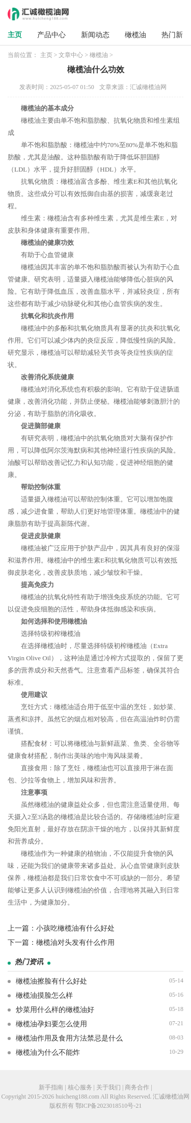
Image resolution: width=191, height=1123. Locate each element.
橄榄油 (135, 35)
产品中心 (51, 35)
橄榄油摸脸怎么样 (44, 995)
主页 (15, 35)
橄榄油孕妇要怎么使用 (51, 1024)
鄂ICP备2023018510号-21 (108, 1105)
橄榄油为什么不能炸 (48, 1052)
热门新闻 (175, 35)
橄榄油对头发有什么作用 (75, 942)
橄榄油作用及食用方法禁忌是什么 (69, 1038)
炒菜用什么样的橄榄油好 (55, 1010)
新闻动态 (95, 35)
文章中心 (71, 55)
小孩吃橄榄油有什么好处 (75, 928)
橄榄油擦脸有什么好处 (51, 981)
